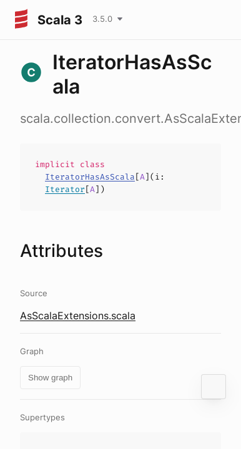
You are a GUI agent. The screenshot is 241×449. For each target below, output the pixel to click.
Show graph (50, 377)
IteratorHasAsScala (90, 176)
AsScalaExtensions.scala (77, 315)
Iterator (65, 189)
